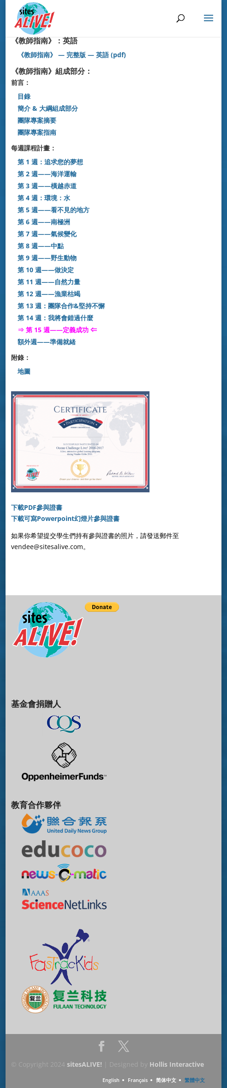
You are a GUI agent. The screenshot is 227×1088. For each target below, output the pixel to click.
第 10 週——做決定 (46, 269)
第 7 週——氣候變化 (47, 233)
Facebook (101, 1049)
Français (138, 1079)
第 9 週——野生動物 (47, 257)
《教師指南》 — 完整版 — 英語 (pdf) (72, 54)
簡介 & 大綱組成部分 (48, 108)
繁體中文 (195, 1079)
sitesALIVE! (84, 1064)
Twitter (123, 1049)
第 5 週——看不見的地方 (54, 209)
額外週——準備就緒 (47, 341)
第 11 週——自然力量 (49, 281)
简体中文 (166, 1079)
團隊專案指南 (37, 132)
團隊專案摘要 (37, 120)
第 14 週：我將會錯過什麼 (55, 317)
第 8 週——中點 (42, 245)
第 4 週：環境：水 (44, 197)
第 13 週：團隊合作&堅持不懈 (61, 305)
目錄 (24, 96)
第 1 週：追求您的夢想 (50, 161)
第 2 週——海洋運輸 (47, 173)
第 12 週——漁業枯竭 (49, 293)
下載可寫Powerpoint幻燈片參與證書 (65, 518)
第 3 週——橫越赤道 (47, 185)
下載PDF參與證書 (36, 507)
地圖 (24, 371)
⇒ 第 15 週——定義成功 (53, 329)
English (110, 1079)
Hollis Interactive (176, 1064)
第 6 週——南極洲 (44, 221)
